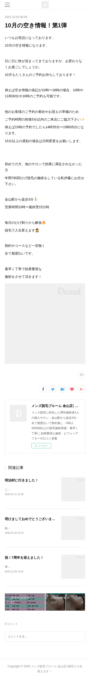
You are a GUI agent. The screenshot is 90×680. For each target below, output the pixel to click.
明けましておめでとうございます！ (32, 519)
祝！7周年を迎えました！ (24, 558)
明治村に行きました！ (21, 480)
